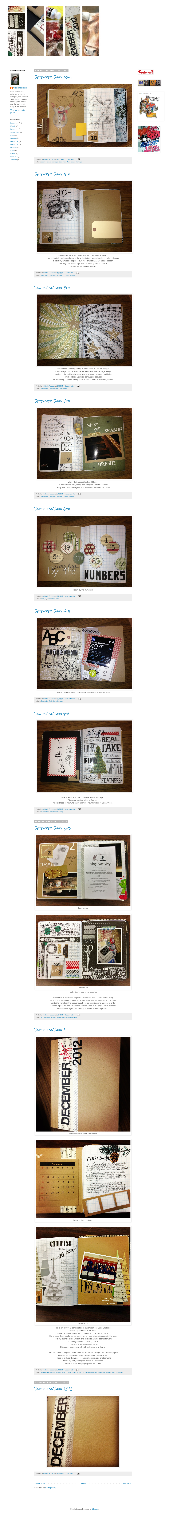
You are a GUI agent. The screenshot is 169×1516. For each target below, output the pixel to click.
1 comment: (69, 272)
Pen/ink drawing (69, 275)
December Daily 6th (52, 508)
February (13, 156)
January (13, 138)
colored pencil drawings (49, 162)
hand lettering (58, 275)
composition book (78, 1372)
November (14, 144)
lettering (56, 388)
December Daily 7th (52, 401)
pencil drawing (69, 496)
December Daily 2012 (53, 1388)
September (14, 132)
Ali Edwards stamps (48, 1372)
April (12, 135)
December (14, 123)
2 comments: (70, 159)
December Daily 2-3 (52, 828)
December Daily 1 (49, 1029)
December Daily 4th (51, 713)
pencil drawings (76, 162)
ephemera (73, 1017)
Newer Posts (40, 1484)
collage (43, 599)
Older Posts (126, 1484)
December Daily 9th (52, 174)
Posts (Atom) (50, 1488)
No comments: (70, 494)
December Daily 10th (53, 77)
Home (83, 1484)
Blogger (95, 1509)
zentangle (63, 388)
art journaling (45, 1017)
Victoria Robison (20, 88)
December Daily (64, 162)
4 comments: (69, 1015)
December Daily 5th (52, 611)
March (12, 126)
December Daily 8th (52, 287)
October (13, 147)
